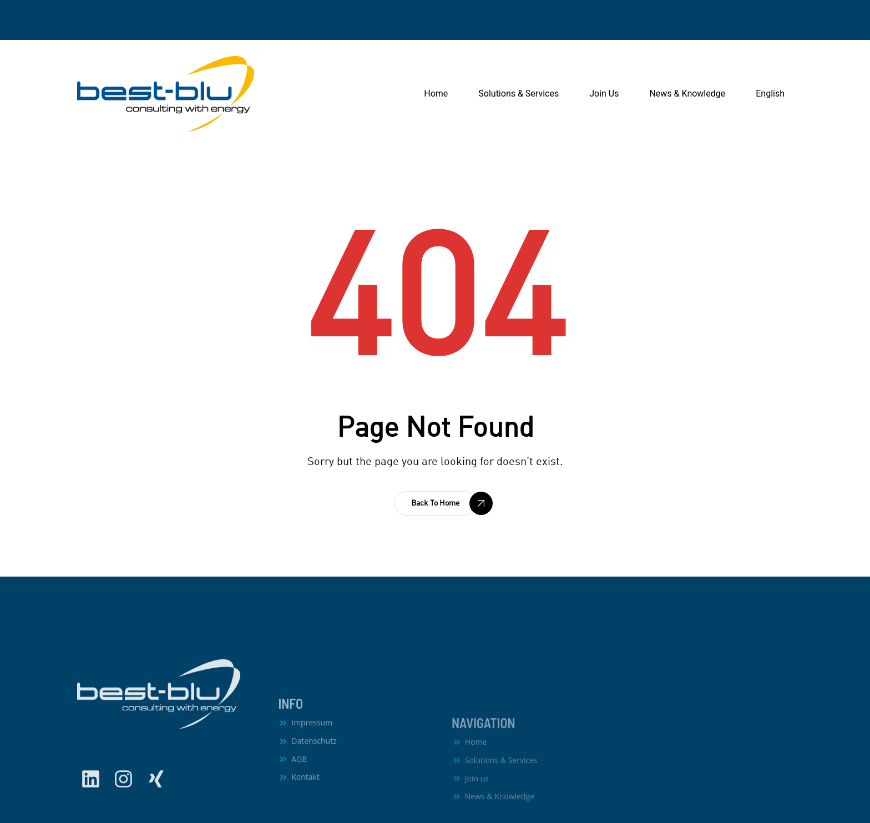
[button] (435, 503)
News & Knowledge (687, 93)
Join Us (604, 93)
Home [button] (436, 93)
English (770, 93)
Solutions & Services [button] (518, 93)
